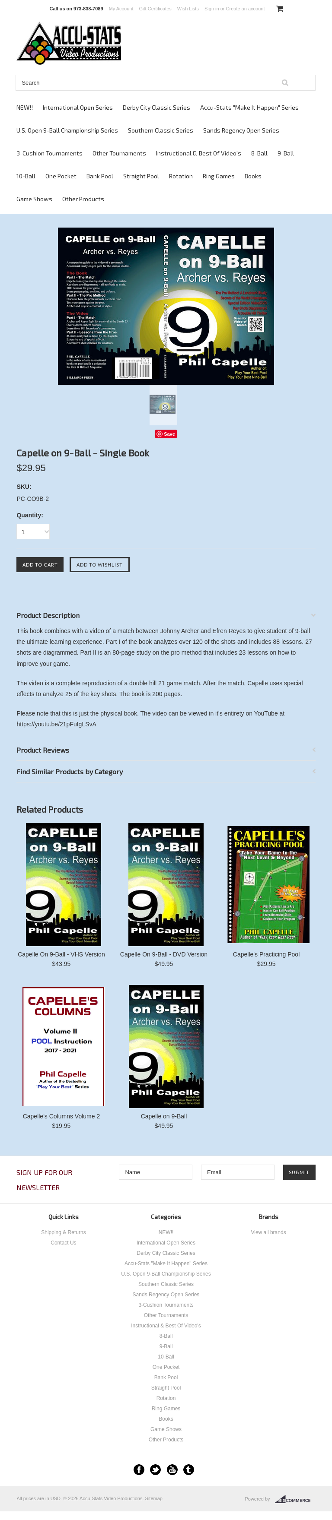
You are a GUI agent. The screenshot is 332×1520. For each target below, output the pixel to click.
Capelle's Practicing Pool (266, 954)
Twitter (155, 1469)
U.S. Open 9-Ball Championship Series (67, 130)
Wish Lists (188, 8)
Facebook (139, 1469)
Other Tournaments (119, 153)
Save (169, 434)
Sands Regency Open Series (241, 130)
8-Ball (259, 153)
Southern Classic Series (160, 130)
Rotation (181, 176)
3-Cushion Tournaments (49, 153)
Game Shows (34, 199)
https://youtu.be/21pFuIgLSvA (56, 724)
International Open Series (78, 107)
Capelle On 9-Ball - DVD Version (164, 954)
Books (253, 176)
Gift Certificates (155, 8)
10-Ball (25, 176)
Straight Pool (141, 176)
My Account (121, 8)
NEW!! (24, 107)
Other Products (83, 199)
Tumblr (188, 1469)
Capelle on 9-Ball (164, 1116)
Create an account (245, 8)
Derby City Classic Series (156, 107)
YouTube (172, 1469)
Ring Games (219, 176)
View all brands (268, 1232)
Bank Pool (99, 176)
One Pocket (61, 176)
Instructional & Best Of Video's (198, 153)
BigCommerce (295, 1499)
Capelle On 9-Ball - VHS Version (61, 954)
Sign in (211, 8)
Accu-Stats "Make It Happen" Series (249, 107)
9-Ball (286, 153)
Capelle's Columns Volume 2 (61, 1116)
